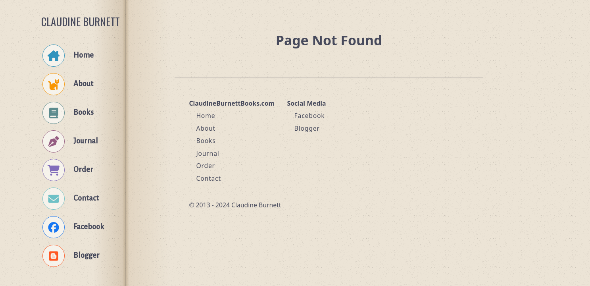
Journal (207, 153)
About (205, 128)
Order (205, 165)
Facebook (309, 115)
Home (205, 115)
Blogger (307, 128)
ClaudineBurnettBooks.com (231, 103)
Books (205, 140)
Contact (208, 178)
